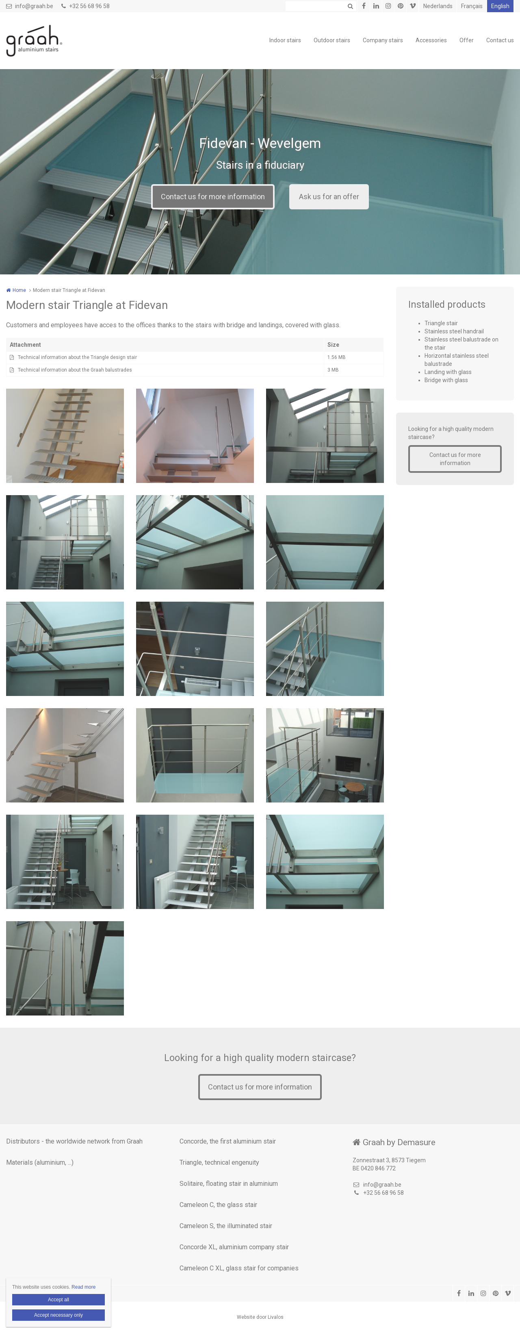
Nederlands (438, 6)
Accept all (58, 1300)
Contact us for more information (213, 196)
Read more (83, 1287)
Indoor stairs (285, 40)
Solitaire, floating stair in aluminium (229, 1183)
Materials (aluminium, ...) (40, 1162)
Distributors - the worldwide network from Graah (74, 1141)
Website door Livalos (260, 1317)
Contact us (500, 40)
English (500, 6)
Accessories (431, 40)
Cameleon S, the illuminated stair (226, 1226)
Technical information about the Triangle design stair (77, 357)
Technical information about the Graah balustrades (75, 370)
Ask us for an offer (329, 196)
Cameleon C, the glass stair (218, 1205)
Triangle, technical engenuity (219, 1162)
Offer (466, 40)
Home (19, 290)
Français (472, 6)
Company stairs (383, 40)
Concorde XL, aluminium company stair (234, 1247)
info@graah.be (29, 6)
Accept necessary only (58, 1315)
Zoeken (350, 6)
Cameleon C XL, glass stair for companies (239, 1268)
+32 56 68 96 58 (85, 6)
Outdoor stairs (332, 40)
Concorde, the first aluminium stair (228, 1141)
